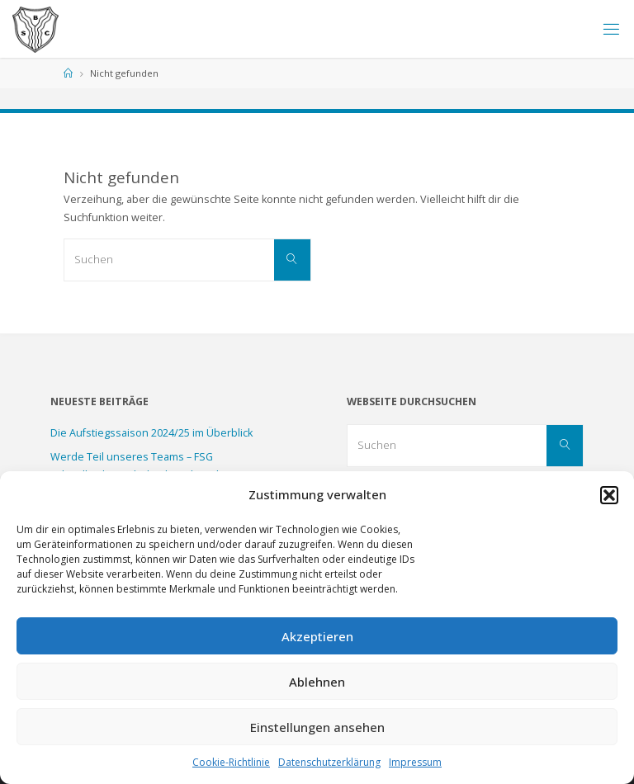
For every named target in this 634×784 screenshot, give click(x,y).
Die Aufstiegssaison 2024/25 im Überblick (151, 433)
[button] (609, 495)
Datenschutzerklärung (329, 762)
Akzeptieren (317, 636)
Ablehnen (317, 681)
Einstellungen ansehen (317, 727)
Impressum (415, 762)
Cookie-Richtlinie (231, 762)
